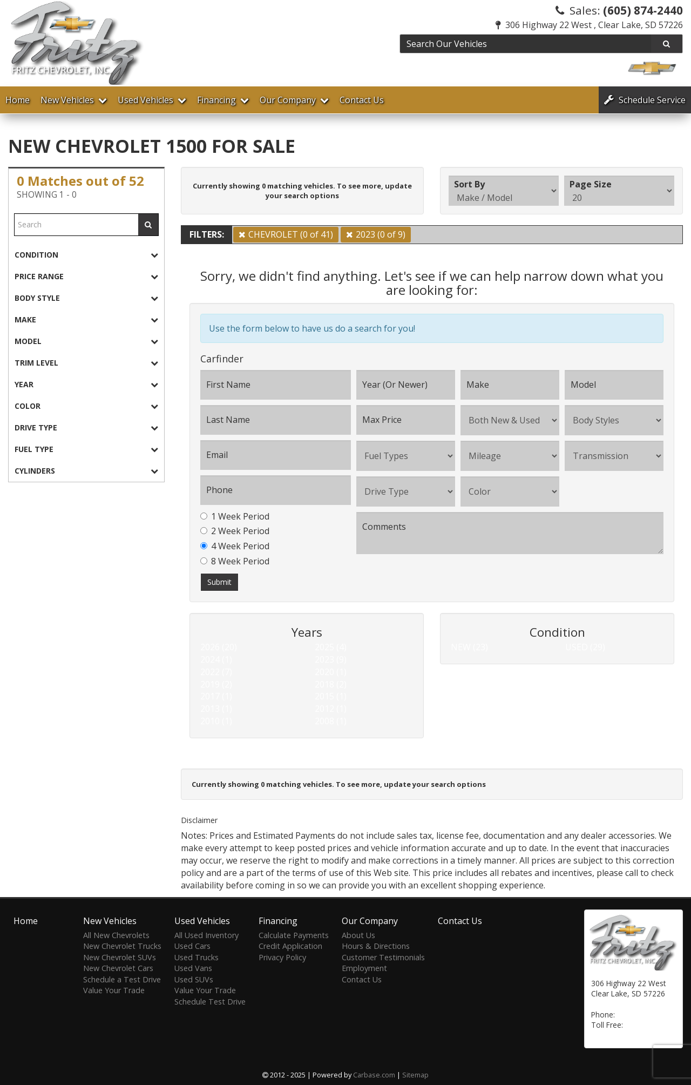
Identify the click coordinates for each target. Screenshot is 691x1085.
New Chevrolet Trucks (122, 946)
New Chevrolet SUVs (119, 957)
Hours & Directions (376, 946)
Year (86, 384)
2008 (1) (331, 721)
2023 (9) (331, 659)
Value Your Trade (114, 990)
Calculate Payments (294, 935)
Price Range (86, 276)
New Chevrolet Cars (118, 968)
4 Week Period (234, 546)
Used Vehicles (152, 100)
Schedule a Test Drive (122, 979)
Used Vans (193, 968)
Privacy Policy (282, 957)
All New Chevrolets (116, 935)
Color (86, 406)
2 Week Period (234, 531)
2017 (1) (216, 696)
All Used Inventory (206, 935)
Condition (86, 255)
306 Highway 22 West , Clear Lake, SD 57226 (589, 25)
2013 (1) (216, 709)
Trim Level (86, 363)
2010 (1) (216, 721)
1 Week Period (234, 516)
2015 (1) (331, 696)
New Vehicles (73, 100)
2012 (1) (331, 709)
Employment (364, 968)
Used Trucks (196, 957)
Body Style (86, 298)
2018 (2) (331, 684)
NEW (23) (469, 647)
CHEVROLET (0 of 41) (290, 234)
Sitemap (415, 1075)
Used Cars (192, 946)
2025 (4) (331, 647)
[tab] (86, 254)
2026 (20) (218, 647)
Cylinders (86, 471)
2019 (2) (216, 684)
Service (645, 100)
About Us (358, 935)
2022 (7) (216, 672)
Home (17, 100)
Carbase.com (374, 1075)
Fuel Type (86, 449)
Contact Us (362, 100)
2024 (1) (216, 659)
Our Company (294, 100)
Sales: (619, 10)
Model (86, 341)
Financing (223, 100)
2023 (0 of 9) (380, 234)
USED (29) (585, 647)
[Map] (600, 1004)
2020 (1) (331, 672)
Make (86, 319)
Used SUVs (193, 979)
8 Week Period (234, 561)
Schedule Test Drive (210, 1001)
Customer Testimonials (383, 957)
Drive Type (86, 427)
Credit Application (290, 946)
